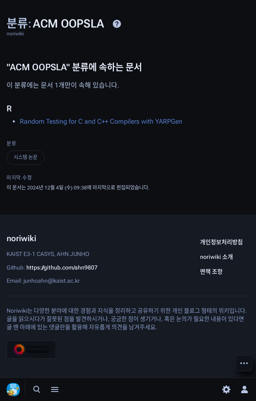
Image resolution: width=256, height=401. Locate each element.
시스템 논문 (25, 157)
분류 (11, 144)
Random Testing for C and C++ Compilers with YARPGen (101, 121)
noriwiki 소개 (216, 257)
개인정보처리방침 (221, 242)
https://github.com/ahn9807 (62, 267)
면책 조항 (211, 271)
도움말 (117, 24)
